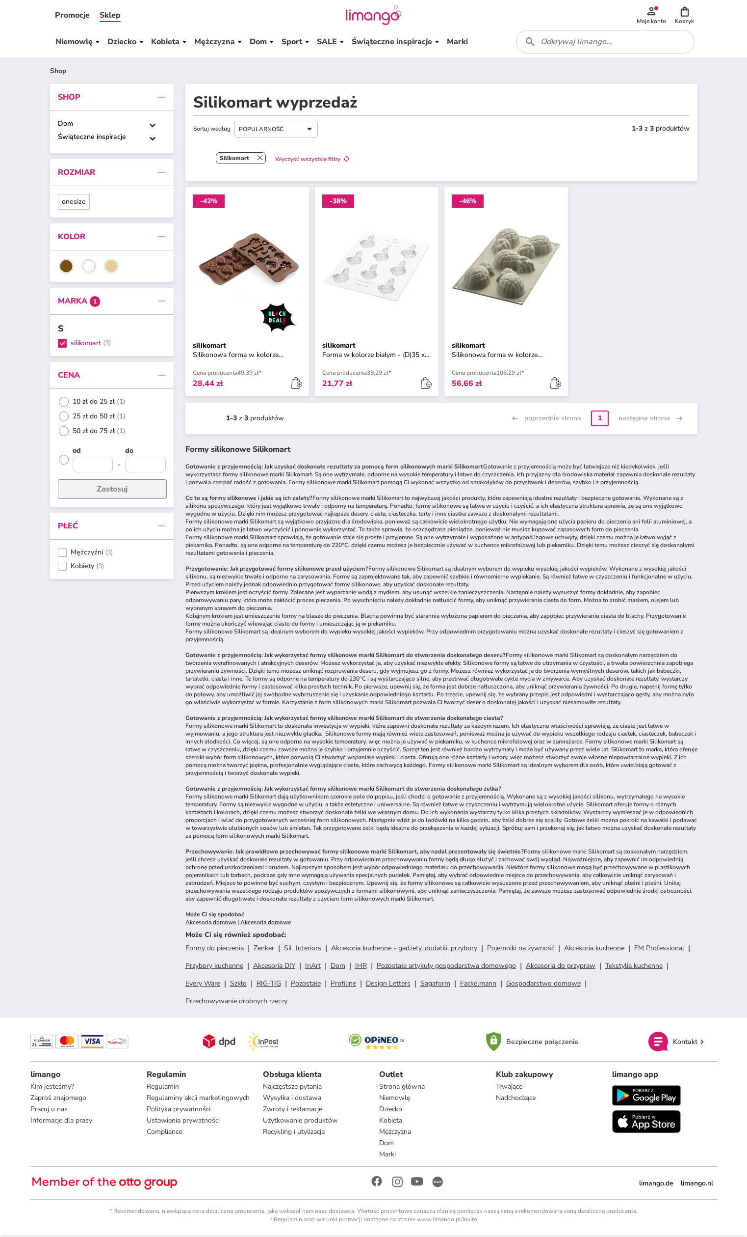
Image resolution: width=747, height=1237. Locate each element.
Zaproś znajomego (58, 1099)
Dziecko (390, 1111)
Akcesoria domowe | (212, 924)
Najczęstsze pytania (292, 1088)
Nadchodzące (516, 1099)
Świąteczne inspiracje (92, 138)
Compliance (164, 1133)
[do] (145, 453)
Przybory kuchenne (214, 967)
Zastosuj (112, 490)
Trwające (509, 1088)
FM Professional (659, 949)
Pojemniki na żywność (520, 949)
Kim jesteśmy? (52, 1088)
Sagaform (435, 985)
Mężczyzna (395, 1133)
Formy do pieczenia (214, 949)
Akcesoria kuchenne (594, 949)
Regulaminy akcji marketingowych (198, 1099)
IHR (361, 967)
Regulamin (163, 1088)
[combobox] (606, 43)
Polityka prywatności (178, 1111)
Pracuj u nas (49, 1111)
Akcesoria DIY (274, 967)
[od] (93, 453)
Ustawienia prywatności (183, 1122)
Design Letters (388, 985)
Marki (387, 1156)
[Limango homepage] (374, 15)
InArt (313, 967)
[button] (72, 15)
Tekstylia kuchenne (634, 967)
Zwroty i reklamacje (292, 1111)
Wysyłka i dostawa (292, 1099)
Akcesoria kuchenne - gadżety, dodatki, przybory (404, 949)
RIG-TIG (269, 985)
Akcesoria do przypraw (560, 967)
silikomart (86, 345)
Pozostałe (306, 985)
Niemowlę (394, 1099)
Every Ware (202, 985)
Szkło (238, 985)
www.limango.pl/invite (447, 1221)
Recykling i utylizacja (294, 1133)
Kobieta (390, 1122)
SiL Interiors (302, 949)
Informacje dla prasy (61, 1122)
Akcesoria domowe (265, 924)
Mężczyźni (87, 554)
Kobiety (82, 568)
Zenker (264, 949)
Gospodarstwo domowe (543, 985)
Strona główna (402, 1088)
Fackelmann (478, 985)
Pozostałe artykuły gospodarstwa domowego (446, 967)
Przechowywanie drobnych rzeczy (236, 1002)
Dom (65, 125)
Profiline (343, 985)
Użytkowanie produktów (300, 1122)
